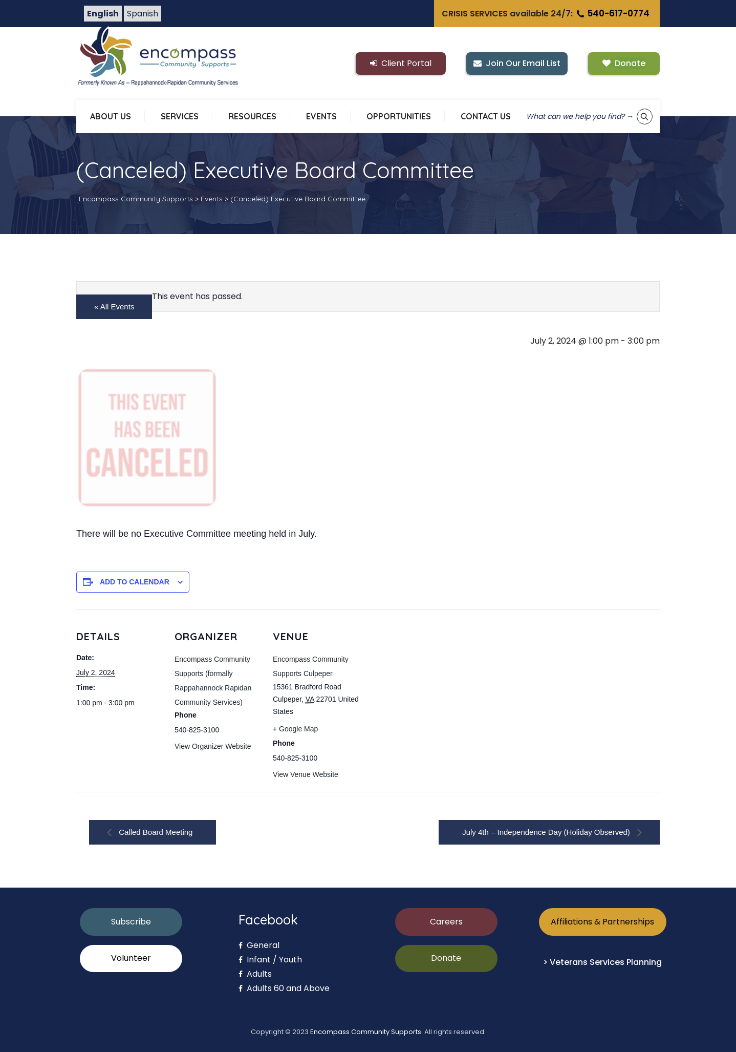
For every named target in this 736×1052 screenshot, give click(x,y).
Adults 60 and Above (284, 988)
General (259, 945)
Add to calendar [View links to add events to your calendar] (134, 582)
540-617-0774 (612, 13)
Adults (255, 974)
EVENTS (321, 116)
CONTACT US (486, 116)
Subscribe (131, 922)
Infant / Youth (270, 959)
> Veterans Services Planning (602, 962)
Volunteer (131, 958)
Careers (446, 922)
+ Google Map (295, 729)
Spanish (142, 13)
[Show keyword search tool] (645, 116)
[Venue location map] (425, 679)
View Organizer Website (213, 746)
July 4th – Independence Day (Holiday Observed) (547, 832)
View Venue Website (305, 774)
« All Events (114, 306)
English (103, 13)
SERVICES (180, 116)
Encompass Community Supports (365, 1032)
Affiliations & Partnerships (602, 922)
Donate (446, 958)
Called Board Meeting (154, 832)
